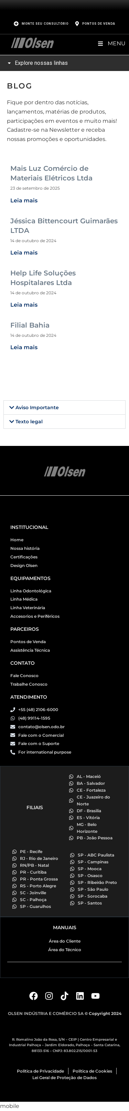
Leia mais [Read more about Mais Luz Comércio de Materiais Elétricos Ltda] (23, 200)
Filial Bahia (30, 325)
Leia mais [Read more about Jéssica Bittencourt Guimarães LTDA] (23, 252)
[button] (64, 407)
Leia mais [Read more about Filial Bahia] (23, 347)
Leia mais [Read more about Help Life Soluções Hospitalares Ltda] (23, 305)
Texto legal (29, 421)
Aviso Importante (37, 407)
